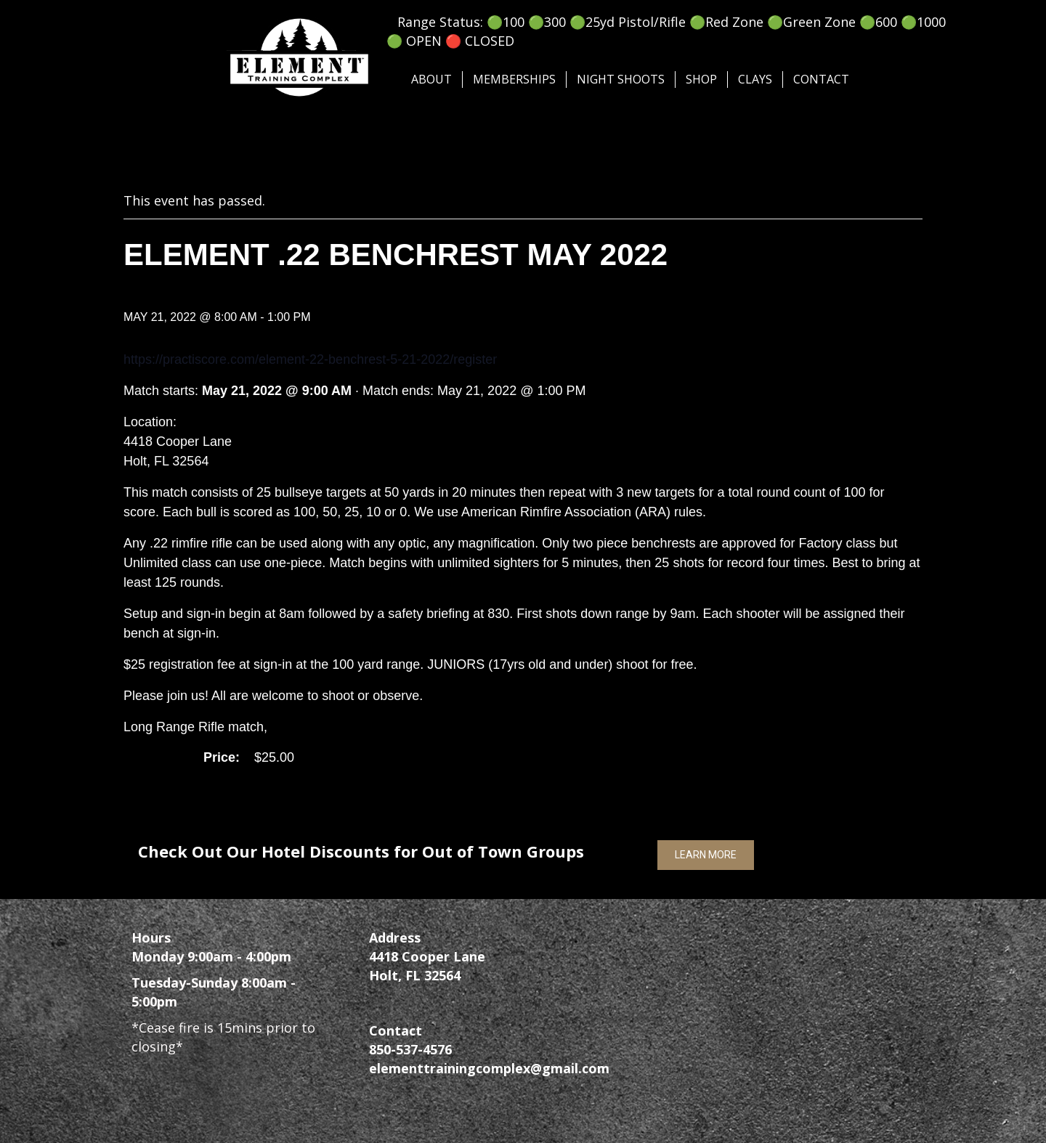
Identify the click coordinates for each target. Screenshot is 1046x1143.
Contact (821, 79)
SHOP (701, 79)
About (431, 79)
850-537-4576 (410, 1049)
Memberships (514, 79)
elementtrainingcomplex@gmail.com (489, 1068)
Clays (755, 79)
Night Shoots (621, 79)
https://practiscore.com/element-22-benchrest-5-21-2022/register (310, 359)
